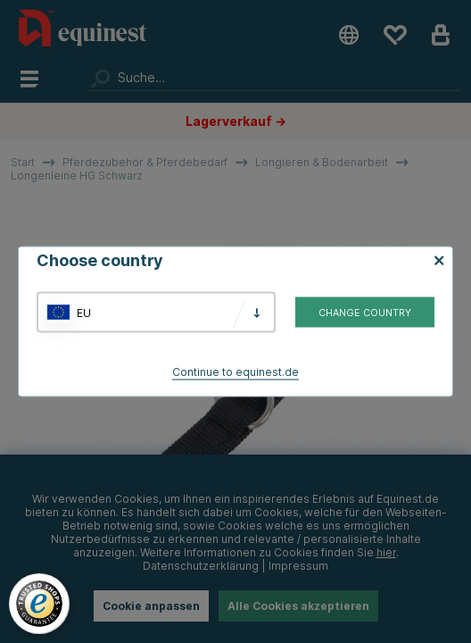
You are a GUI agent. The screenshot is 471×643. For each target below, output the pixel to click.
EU (84, 312)
